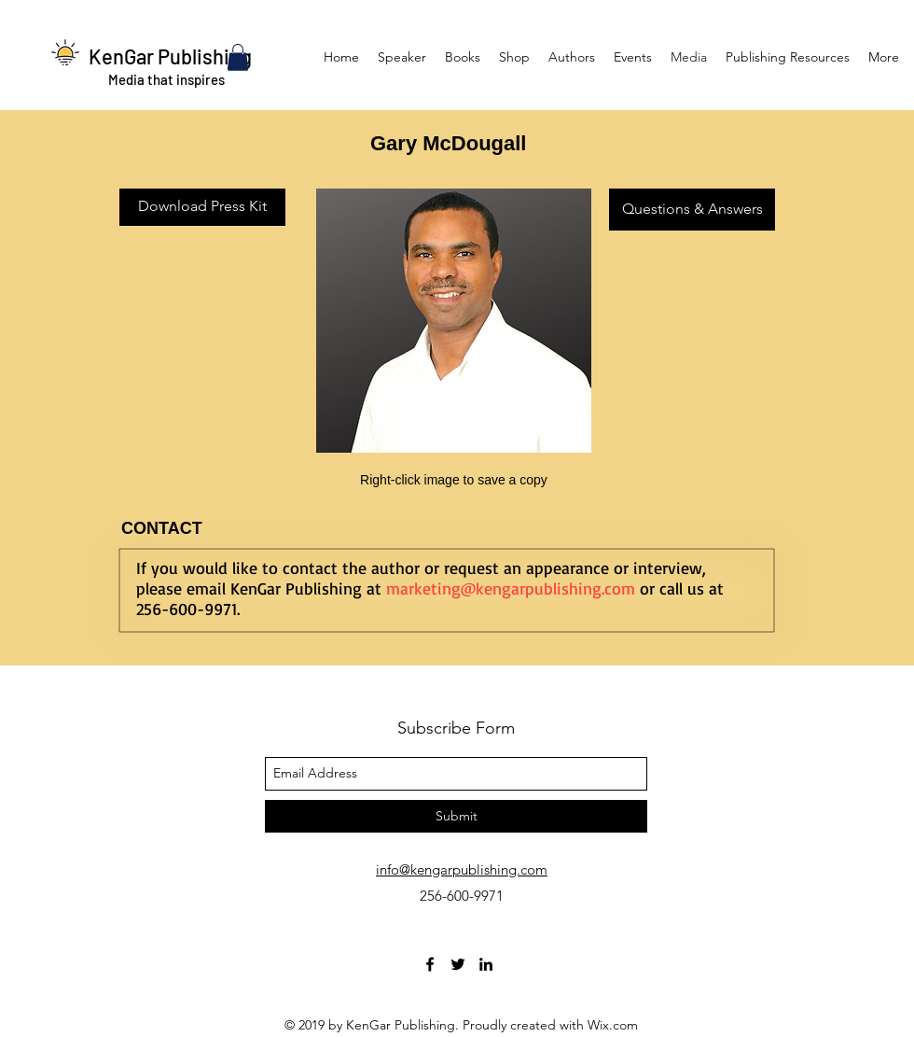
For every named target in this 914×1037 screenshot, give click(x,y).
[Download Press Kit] (202, 207)
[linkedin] (486, 964)
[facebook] (430, 964)
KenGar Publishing (170, 56)
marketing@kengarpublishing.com (510, 588)
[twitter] (458, 964)
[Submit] (456, 816)
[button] (238, 57)
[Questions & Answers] (692, 210)
